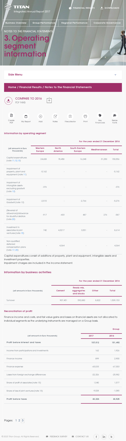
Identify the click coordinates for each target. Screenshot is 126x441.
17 (13, 250)
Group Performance (43, 23)
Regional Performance (74, 23)
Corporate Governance (107, 23)
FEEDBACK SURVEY (56, 437)
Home (12, 87)
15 (22, 233)
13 (19, 161)
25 (16, 250)
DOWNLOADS (112, 8)
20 (13, 219)
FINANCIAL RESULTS (84, 8)
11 (13, 161)
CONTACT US (80, 437)
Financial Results (30, 87)
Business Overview (15, 23)
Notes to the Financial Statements (68, 87)
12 (16, 161)
